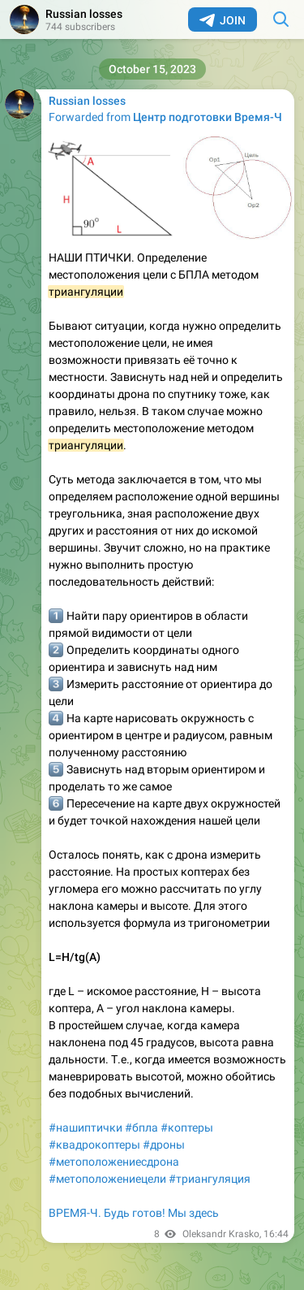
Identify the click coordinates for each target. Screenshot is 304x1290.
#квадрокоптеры (94, 1144)
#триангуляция (209, 1178)
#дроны (164, 1144)
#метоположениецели (107, 1178)
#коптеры (187, 1127)
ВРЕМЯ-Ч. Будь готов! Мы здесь (134, 1212)
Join (222, 20)
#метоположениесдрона (114, 1161)
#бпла (141, 1127)
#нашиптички (85, 1127)
